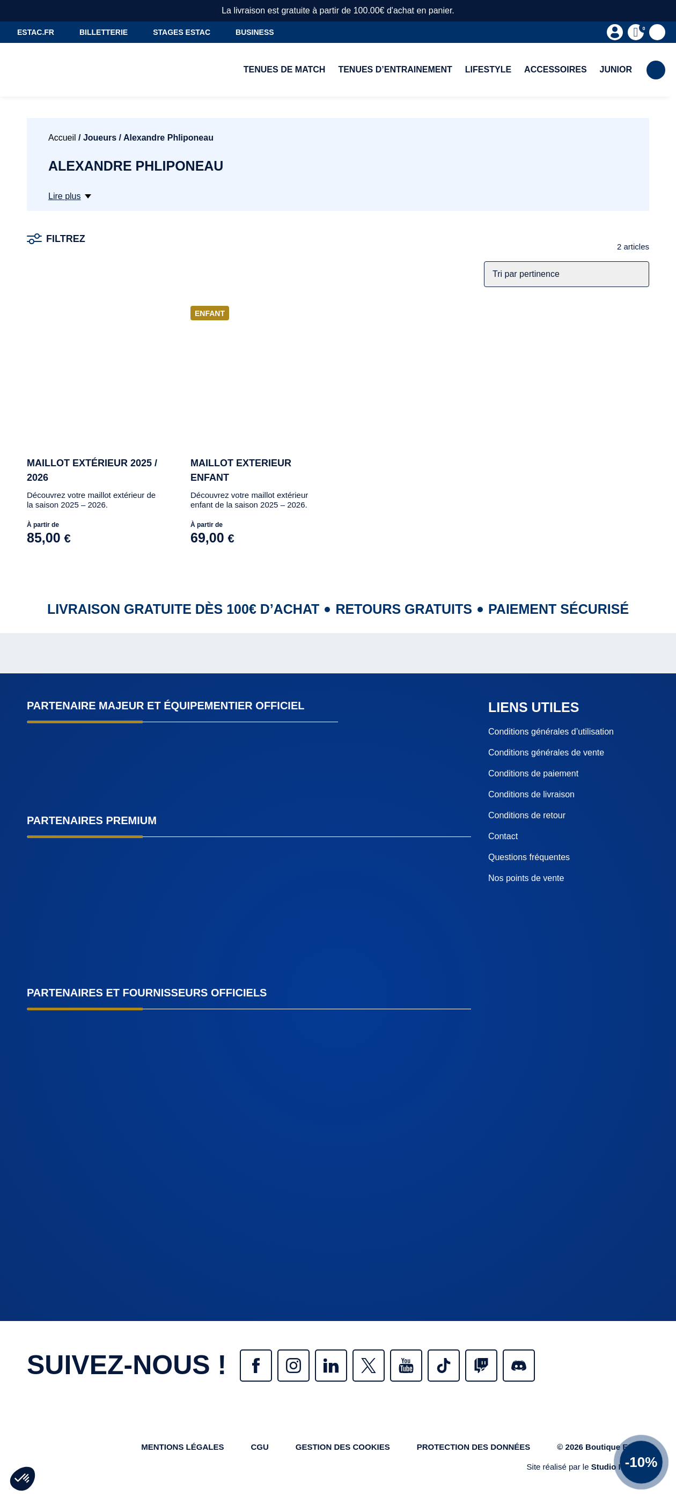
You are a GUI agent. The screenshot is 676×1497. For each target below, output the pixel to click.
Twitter (368, 1365)
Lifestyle (488, 69)
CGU (259, 1446)
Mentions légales (182, 1446)
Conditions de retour (526, 815)
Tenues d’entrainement (395, 69)
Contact (503, 836)
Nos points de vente (526, 878)
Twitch (481, 1365)
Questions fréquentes (529, 857)
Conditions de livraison (531, 794)
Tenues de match (285, 69)
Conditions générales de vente (546, 752)
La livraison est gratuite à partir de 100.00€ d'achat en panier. (338, 10)
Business (255, 32)
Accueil (62, 137)
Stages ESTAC (181, 32)
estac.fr (35, 32)
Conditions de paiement (533, 773)
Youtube (406, 1365)
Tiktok (443, 1365)
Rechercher (655, 70)
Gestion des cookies (343, 1446)
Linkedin (331, 1365)
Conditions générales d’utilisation (551, 731)
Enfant (210, 313)
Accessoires (555, 69)
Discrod (518, 1365)
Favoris (657, 32)
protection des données (474, 1446)
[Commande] (566, 274)
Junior (616, 69)
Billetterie (103, 32)
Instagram (293, 1365)
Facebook (255, 1365)
